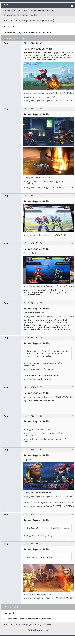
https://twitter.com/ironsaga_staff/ (39, 96)
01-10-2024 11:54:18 (32, 302)
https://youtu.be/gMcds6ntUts (37, 492)
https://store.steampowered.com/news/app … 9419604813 (44, 364)
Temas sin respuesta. (27, 14)
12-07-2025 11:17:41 (32, 514)
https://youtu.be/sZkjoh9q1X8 (37, 594)
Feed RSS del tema (15, 38)
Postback (8, 20)
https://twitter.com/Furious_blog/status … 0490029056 (48, 92)
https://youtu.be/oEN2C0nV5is (37, 429)
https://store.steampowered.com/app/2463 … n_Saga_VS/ (44, 182)
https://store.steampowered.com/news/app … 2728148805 (44, 434)
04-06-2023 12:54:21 (32, 42)
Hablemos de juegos (23, 20)
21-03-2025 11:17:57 (32, 449)
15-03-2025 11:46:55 (32, 415)
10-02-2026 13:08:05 (32, 543)
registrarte (22, 32)
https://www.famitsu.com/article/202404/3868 (44, 235)
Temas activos (10, 14)
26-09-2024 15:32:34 (32, 243)
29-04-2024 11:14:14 (32, 195)
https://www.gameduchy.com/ (37, 378)
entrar (13, 32)
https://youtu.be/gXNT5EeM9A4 (38, 177)
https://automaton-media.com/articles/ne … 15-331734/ (45, 440)
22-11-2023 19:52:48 (32, 108)
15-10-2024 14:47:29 (32, 337)
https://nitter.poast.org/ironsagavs (38, 369)
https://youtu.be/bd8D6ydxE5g (37, 535)
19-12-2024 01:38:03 (32, 387)
